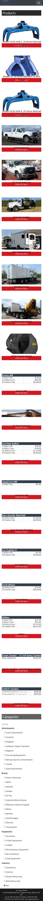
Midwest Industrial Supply (16, 804)
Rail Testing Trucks (21, 251)
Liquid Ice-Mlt (21, 495)
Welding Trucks (21, 286)
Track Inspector (21, 147)
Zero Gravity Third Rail (21, 529)
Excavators (9, 836)
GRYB (7, 782)
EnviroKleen (22, 599)
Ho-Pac (8, 795)
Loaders (8, 845)
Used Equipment (12, 858)
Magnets (8, 750)
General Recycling (13, 876)
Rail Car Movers (11, 854)
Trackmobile (10, 827)
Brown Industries (12, 777)
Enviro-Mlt (21, 390)
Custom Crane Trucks (21, 321)
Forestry (8, 872)
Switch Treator (21, 703)
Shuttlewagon (11, 818)
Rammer (8, 813)
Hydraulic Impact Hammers (16, 746)
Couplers (9, 737)
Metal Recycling (12, 881)
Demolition (10, 867)
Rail (6, 885)
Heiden (8, 791)
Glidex (21, 634)
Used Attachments (13, 768)
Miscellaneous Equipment (16, 849)
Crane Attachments (13, 732)
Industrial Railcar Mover (15, 800)
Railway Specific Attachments (18, 759)
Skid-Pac (8, 822)
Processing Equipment (15, 755)
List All (5, 724)
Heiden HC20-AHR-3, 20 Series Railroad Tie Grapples (21, 43)
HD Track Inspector (21, 182)
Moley (7, 809)
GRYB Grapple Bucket (21, 356)
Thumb (8, 764)
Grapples (9, 741)
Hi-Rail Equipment (13, 840)
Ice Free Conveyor (21, 425)
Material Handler (21, 217)
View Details (21, 149)
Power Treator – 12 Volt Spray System (21, 668)
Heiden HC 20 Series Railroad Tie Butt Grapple (21, 78)
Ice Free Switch (21, 460)
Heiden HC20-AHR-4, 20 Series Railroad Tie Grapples (21, 112)
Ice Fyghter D (21, 564)
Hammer (8, 786)
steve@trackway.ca (32, 899)
